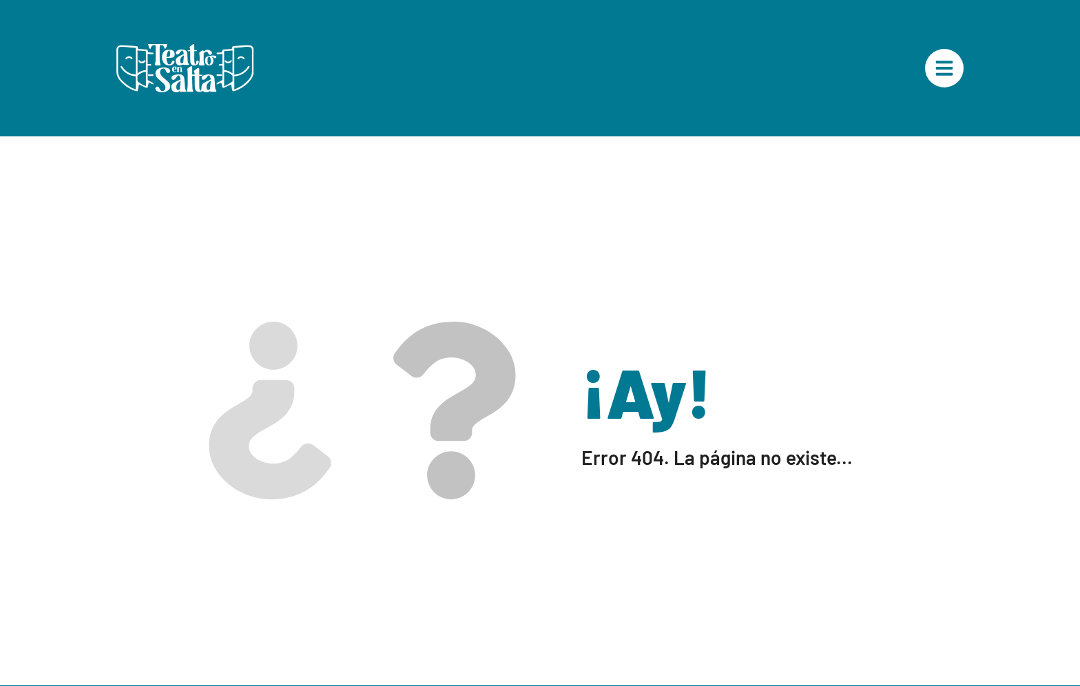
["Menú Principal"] (944, 68)
